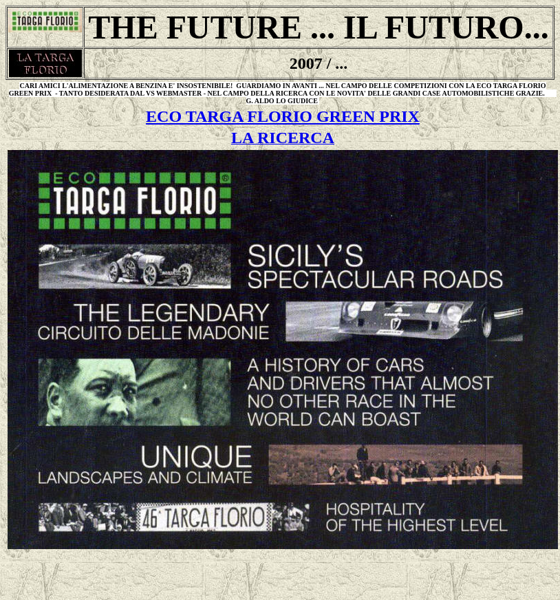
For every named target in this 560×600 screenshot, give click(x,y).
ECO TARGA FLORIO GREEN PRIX (283, 116)
